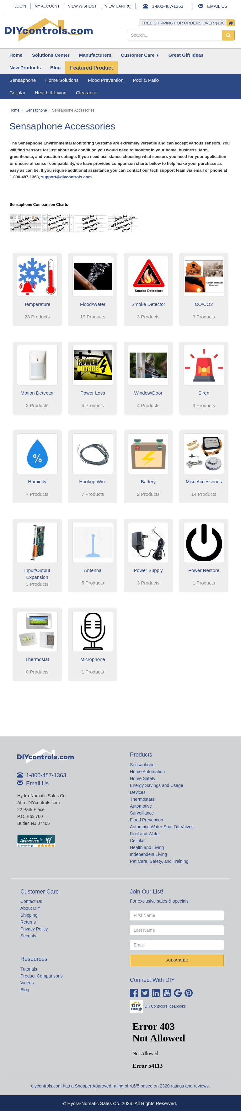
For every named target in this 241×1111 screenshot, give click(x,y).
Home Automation (147, 771)
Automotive (141, 806)
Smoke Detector (148, 304)
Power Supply (148, 570)
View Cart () (118, 6)
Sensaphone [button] (22, 80)
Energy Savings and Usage (156, 785)
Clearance (86, 92)
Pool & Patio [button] (146, 80)
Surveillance (142, 812)
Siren (203, 393)
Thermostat (37, 659)
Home (14, 110)
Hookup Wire (92, 481)
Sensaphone (36, 110)
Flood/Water (92, 304)
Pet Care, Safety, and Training (159, 861)
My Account (47, 6)
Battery (148, 481)
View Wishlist (82, 6)
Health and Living (147, 847)
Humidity (37, 481)
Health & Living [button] (51, 92)
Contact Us (31, 901)
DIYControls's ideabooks (165, 1006)
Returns (28, 922)
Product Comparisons (41, 975)
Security (28, 935)
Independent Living (148, 854)
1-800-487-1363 (167, 6)
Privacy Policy (34, 928)
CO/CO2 (204, 304)
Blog (24, 989)
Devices (138, 792)
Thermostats (142, 799)
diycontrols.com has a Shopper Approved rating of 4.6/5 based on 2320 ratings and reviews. (120, 1085)
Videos (27, 982)
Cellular (137, 840)
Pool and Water (145, 833)
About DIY (30, 908)
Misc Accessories (204, 481)
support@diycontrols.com (66, 177)
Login (20, 6)
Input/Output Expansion (37, 574)
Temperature (37, 304)
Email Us (217, 6)
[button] (50, 55)
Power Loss (92, 393)
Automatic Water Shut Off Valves (162, 826)
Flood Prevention (146, 819)
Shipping (29, 915)
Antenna (93, 570)
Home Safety (142, 778)
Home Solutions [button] (61, 80)
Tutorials (28, 969)
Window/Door (148, 393)
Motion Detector (37, 393)
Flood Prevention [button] (105, 80)
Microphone (92, 659)
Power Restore (203, 570)
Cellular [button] (17, 92)
